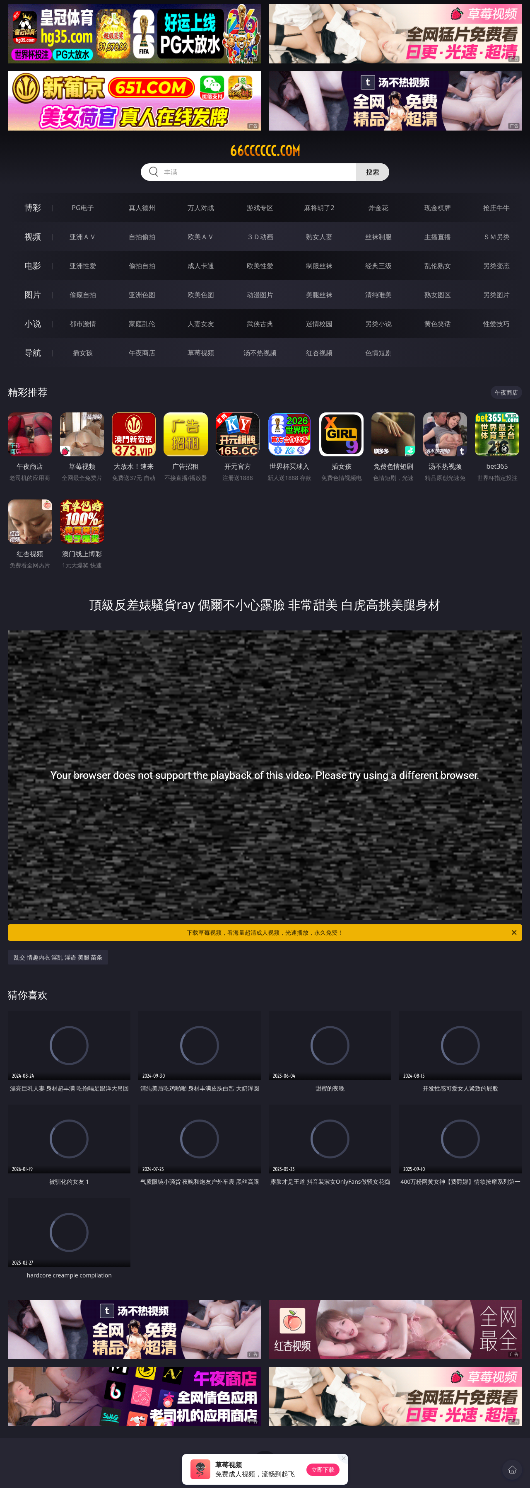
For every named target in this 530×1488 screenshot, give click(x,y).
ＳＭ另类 (496, 236)
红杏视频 (319, 352)
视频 (32, 236)
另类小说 (378, 323)
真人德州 (142, 207)
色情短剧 (378, 352)
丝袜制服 (378, 236)
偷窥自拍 (83, 294)
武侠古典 (260, 323)
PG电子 (83, 207)
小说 (32, 323)
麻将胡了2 (319, 207)
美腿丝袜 (319, 294)
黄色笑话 (437, 323)
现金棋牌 (437, 207)
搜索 (372, 172)
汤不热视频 (260, 352)
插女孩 (83, 352)
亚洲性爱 (83, 265)
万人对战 (201, 207)
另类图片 (496, 294)
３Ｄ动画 (260, 236)
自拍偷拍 (142, 236)
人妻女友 (201, 323)
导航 (32, 352)
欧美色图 (201, 294)
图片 (32, 294)
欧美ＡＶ (201, 236)
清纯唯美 (378, 294)
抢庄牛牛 (496, 207)
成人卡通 (201, 265)
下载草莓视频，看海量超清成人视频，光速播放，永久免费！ (352, 933)
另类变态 (496, 265)
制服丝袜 (319, 265)
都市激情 (83, 323)
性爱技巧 (496, 323)
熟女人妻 (319, 236)
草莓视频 (201, 352)
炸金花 (378, 207)
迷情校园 (319, 323)
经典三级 (378, 265)
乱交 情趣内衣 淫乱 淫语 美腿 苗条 (58, 957)
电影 (32, 265)
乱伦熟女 (437, 265)
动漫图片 (260, 294)
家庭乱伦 (142, 323)
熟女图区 (437, 294)
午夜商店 (142, 352)
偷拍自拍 (142, 265)
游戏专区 (260, 207)
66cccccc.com (265, 151)
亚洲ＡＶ (83, 236)
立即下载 (323, 1469)
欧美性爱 (260, 265)
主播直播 (437, 236)
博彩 (32, 207)
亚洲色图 (142, 294)
